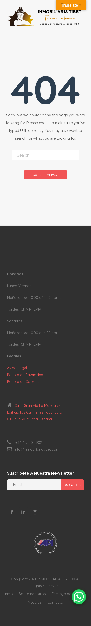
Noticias (34, 602)
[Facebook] (12, 512)
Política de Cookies (23, 381)
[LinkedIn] (23, 512)
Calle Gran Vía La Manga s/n (38, 405)
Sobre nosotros (32, 593)
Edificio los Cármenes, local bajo (34, 412)
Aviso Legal (17, 367)
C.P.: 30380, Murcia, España (29, 419)
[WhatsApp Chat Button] (79, 596)
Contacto (55, 602)
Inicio (8, 593)
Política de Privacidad (25, 374)
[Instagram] (35, 512)
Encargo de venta (67, 593)
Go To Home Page (45, 175)
